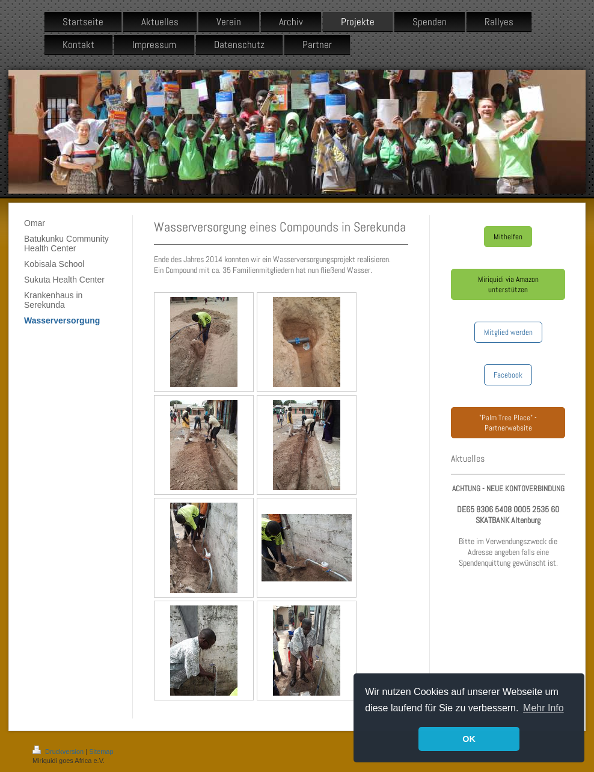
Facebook (508, 375)
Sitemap (101, 751)
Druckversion (58, 751)
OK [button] (469, 739)
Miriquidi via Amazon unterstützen (508, 284)
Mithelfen (508, 236)
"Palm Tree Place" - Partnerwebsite (508, 422)
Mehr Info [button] (543, 708)
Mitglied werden (508, 332)
